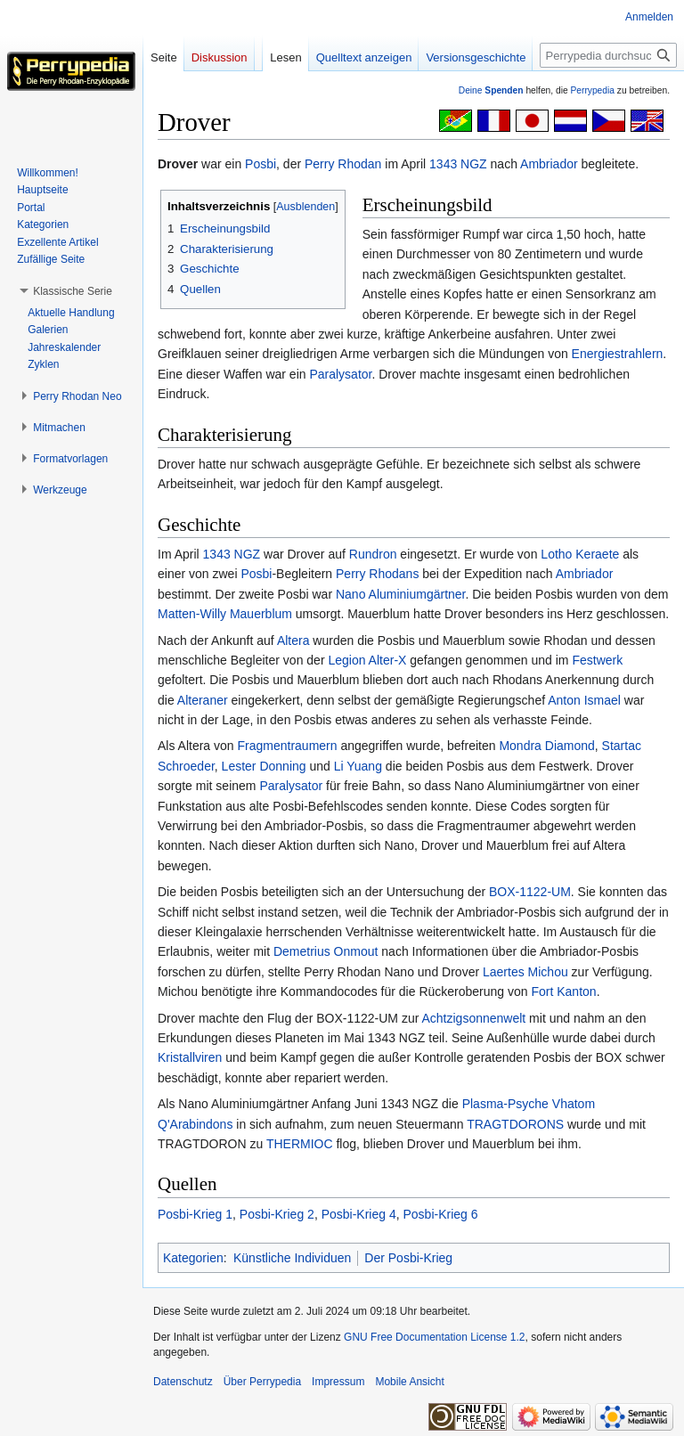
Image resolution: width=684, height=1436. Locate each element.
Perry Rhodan (343, 164)
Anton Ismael (584, 700)
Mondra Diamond (546, 745)
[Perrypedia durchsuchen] (608, 55)
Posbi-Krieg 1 (195, 1214)
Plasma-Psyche (505, 1104)
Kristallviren (190, 1057)
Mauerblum (261, 614)
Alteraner (202, 700)
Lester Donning (264, 766)
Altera (293, 640)
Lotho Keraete (580, 554)
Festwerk (597, 660)
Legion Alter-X (367, 660)
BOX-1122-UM (530, 892)
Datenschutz (183, 1381)
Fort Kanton (563, 991)
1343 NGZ (458, 164)
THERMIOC (299, 1144)
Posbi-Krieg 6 (440, 1214)
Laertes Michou (525, 972)
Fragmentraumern (288, 745)
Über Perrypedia (262, 1381)
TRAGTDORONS (515, 1124)
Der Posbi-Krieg (408, 1258)
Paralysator (340, 374)
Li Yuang (358, 766)
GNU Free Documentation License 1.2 (434, 1337)
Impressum (338, 1381)
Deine (491, 90)
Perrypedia (592, 90)
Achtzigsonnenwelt (473, 1018)
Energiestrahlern (618, 354)
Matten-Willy (192, 614)
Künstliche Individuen (292, 1258)
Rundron (373, 554)
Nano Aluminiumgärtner (401, 594)
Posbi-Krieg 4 (359, 1214)
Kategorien (193, 1258)
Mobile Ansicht (409, 1381)
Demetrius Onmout (325, 951)
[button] (72, 291)
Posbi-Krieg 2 (277, 1214)
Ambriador (549, 164)
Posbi (260, 164)
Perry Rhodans (377, 574)
